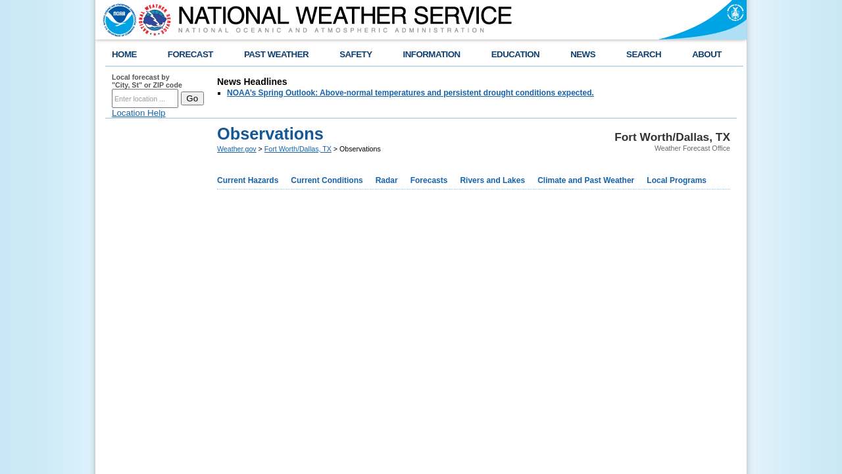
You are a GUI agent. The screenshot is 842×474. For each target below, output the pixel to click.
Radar (387, 180)
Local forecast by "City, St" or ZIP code (147, 81)
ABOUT (707, 54)
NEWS (582, 54)
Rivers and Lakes (492, 180)
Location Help (139, 113)
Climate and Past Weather (585, 180)
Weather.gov (237, 149)
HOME (124, 54)
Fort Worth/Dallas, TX (298, 149)
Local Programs (676, 180)
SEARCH (643, 54)
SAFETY (355, 54)
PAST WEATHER (276, 54)
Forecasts (429, 180)
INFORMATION (431, 54)
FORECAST (190, 54)
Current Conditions (326, 180)
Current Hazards (247, 180)
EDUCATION (515, 54)
